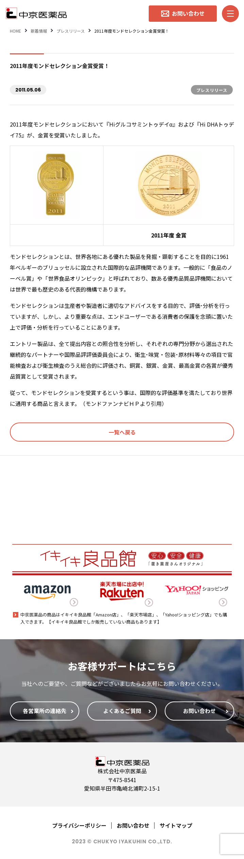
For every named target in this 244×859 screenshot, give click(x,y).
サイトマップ (176, 825)
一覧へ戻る (122, 432)
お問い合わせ (133, 825)
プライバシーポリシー (79, 825)
